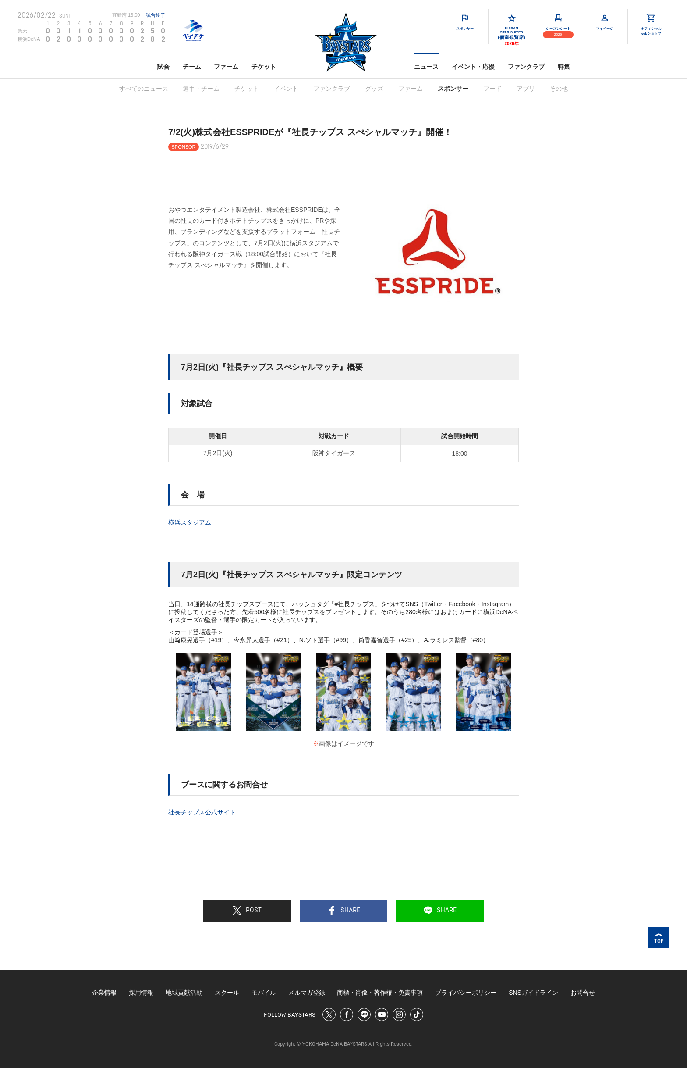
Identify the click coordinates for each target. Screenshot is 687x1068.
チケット (263, 66)
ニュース (426, 66)
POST (247, 910)
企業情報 (104, 992)
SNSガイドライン (533, 992)
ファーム (226, 66)
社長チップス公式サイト (202, 812)
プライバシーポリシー (465, 992)
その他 (558, 88)
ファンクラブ (526, 66)
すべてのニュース (143, 88)
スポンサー (453, 88)
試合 (163, 66)
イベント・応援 (473, 66)
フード (492, 88)
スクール (227, 992)
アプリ (526, 88)
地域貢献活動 (184, 992)
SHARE (343, 910)
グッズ (374, 88)
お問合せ (582, 992)
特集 (564, 66)
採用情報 (141, 992)
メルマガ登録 (306, 992)
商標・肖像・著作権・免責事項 (380, 992)
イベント (286, 88)
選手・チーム (201, 88)
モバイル (263, 992)
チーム (192, 66)
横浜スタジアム (189, 522)
